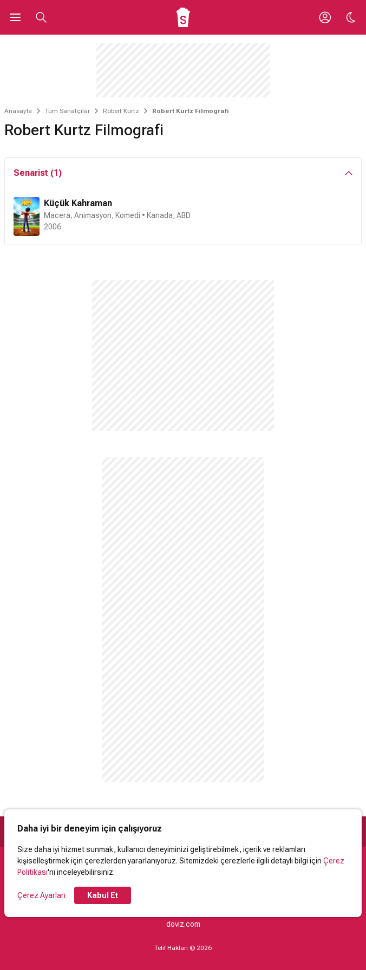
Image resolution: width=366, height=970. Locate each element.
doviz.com (183, 924)
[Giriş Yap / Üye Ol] (325, 17)
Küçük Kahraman (78, 203)
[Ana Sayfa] (183, 17)
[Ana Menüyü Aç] (15, 17)
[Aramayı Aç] (41, 17)
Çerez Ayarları (41, 895)
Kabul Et (102, 895)
